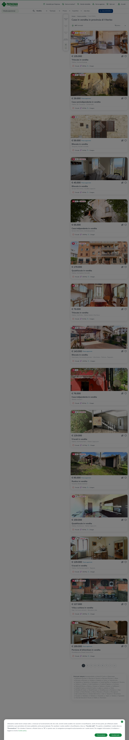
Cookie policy (22, 731)
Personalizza (101, 735)
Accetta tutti (115, 735)
